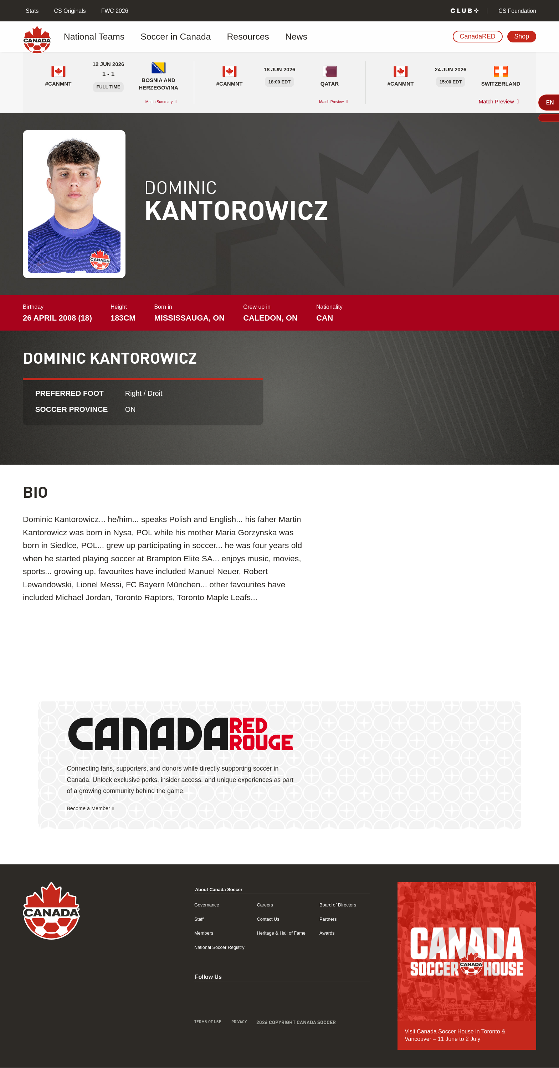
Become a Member (93, 808)
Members (170, 933)
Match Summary (152, 101)
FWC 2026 (113, 11)
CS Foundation (516, 11)
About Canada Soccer (188, 889)
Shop (521, 36)
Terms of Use (174, 1023)
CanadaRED (478, 36)
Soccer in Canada (156, 36)
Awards (316, 933)
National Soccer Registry (189, 947)
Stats (31, 11)
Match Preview (325, 101)
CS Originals (69, 11)
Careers (243, 905)
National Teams (94, 36)
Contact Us (247, 919)
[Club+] (464, 10)
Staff (164, 919)
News (250, 36)
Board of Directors (330, 905)
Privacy (211, 1023)
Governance (173, 905)
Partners (318, 919)
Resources (212, 36)
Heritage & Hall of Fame (263, 933)
